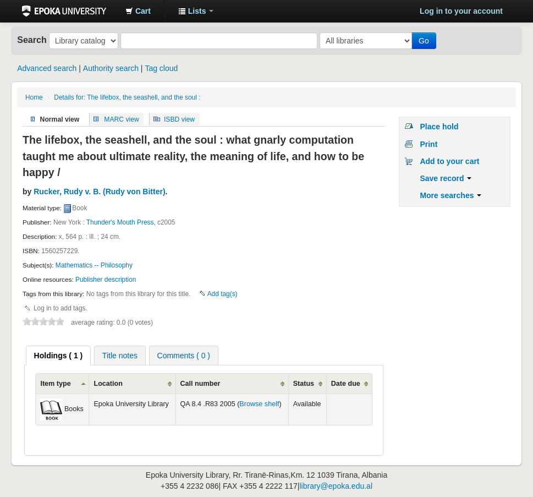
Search (32, 40)
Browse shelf (259, 404)
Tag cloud (161, 68)
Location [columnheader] (108, 383)
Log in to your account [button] (461, 11)
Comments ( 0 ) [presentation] (183, 355)
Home (34, 97)
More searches (450, 195)
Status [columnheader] (304, 383)
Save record (445, 178)
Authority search (111, 68)
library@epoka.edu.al (335, 486)
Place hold (439, 126)
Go (424, 40)
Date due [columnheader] (345, 383)
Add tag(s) (222, 294)
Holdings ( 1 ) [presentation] (58, 355)
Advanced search (46, 68)
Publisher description (105, 279)
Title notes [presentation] (120, 355)
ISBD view (179, 119)
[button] (138, 11)
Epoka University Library (64, 11)
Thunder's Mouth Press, (121, 222)
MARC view (121, 119)
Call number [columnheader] (200, 383)
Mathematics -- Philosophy (94, 265)
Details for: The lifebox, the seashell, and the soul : (127, 97)
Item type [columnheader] (55, 383)
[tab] (58, 355)
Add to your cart (449, 161)
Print (428, 144)
